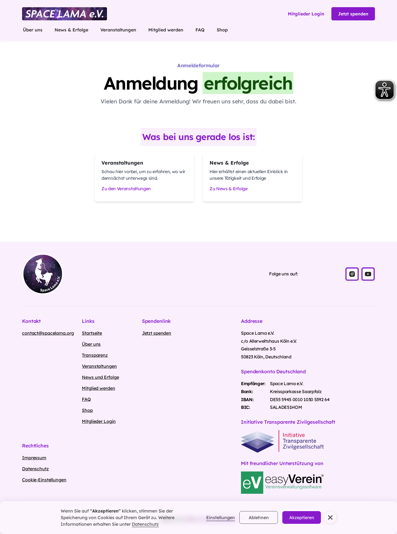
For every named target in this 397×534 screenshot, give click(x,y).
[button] (330, 517)
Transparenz (95, 355)
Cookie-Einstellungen (44, 479)
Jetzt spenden (353, 14)
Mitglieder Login (99, 421)
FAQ (200, 30)
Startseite (92, 333)
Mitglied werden (165, 30)
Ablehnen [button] (259, 517)
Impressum (34, 457)
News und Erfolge (100, 377)
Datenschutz (145, 524)
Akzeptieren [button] (301, 517)
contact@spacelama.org (48, 333)
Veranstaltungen (118, 30)
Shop (222, 30)
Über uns (32, 30)
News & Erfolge (71, 30)
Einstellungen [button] (220, 517)
